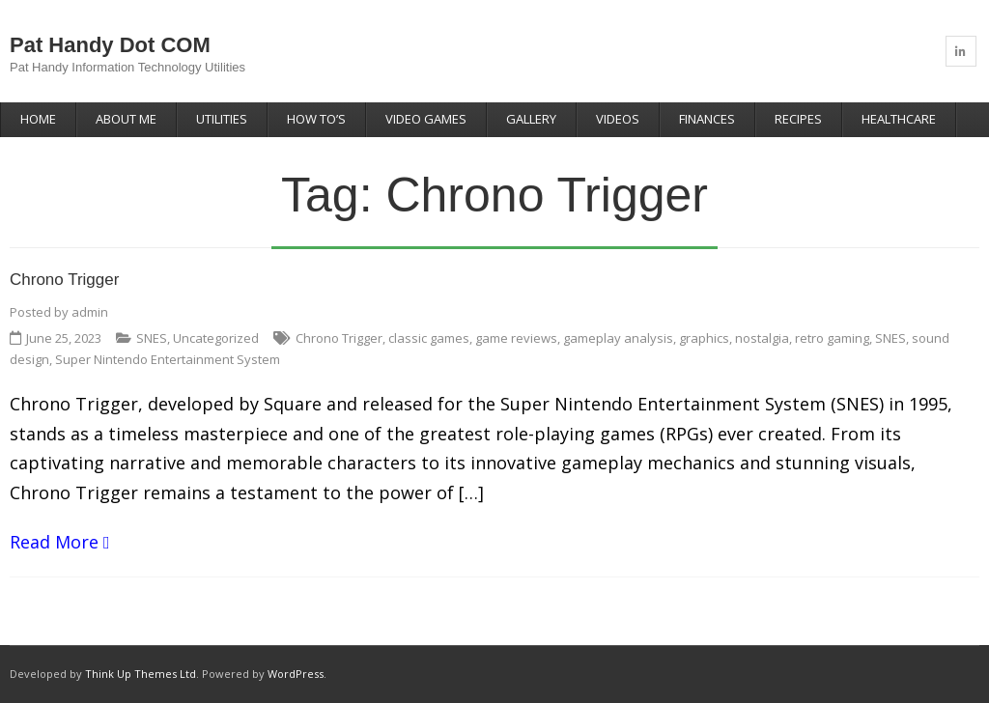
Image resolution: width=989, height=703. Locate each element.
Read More (54, 541)
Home (38, 118)
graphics (704, 338)
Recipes (798, 118)
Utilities (221, 118)
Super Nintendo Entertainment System (167, 359)
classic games (428, 338)
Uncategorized (216, 338)
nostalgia (762, 338)
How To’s (316, 118)
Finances (707, 118)
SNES (151, 338)
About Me (126, 118)
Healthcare (899, 118)
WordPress (296, 673)
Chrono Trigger (64, 279)
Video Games (425, 118)
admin (89, 312)
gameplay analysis (618, 338)
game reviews (516, 338)
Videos (617, 118)
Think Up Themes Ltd (140, 673)
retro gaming (832, 338)
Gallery (531, 118)
